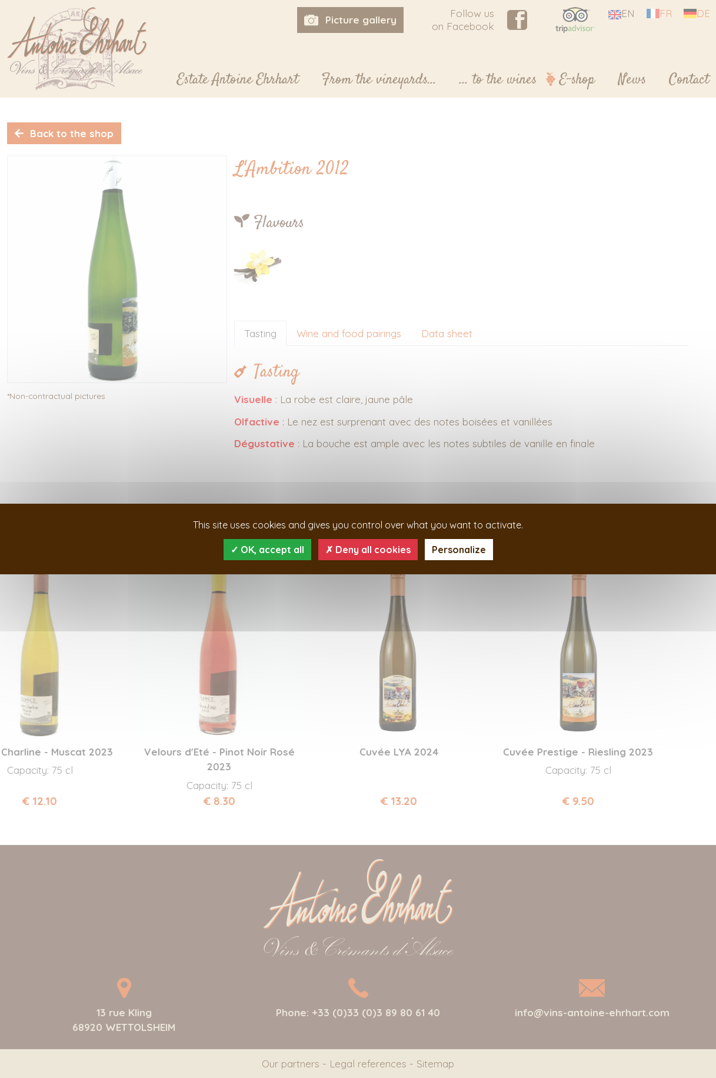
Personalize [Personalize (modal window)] (459, 549)
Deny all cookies (368, 549)
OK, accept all (267, 549)
